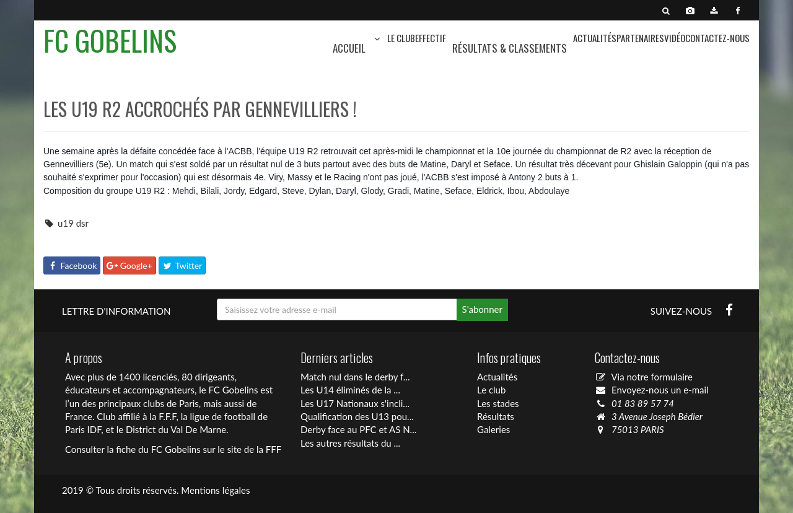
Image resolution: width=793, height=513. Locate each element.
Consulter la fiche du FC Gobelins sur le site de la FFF (173, 449)
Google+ (129, 265)
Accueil (349, 48)
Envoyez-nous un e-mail (660, 389)
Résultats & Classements (509, 48)
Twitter (182, 265)
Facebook (72, 265)
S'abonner (482, 309)
